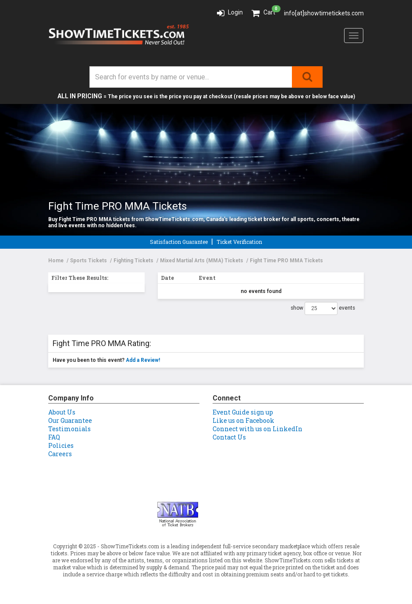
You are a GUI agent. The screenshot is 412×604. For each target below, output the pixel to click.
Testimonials (69, 429)
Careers (60, 454)
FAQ (54, 437)
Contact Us (229, 437)
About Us (61, 412)
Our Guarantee (70, 420)
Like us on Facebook (243, 420)
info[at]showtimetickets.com (324, 13)
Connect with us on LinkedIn (257, 429)
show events (323, 308)
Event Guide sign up (243, 412)
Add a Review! (143, 360)
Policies (61, 445)
